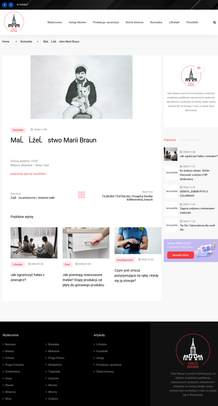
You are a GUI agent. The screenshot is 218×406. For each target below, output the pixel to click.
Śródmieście (12, 371)
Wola (8, 398)
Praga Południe (14, 364)
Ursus (8, 378)
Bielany (9, 351)
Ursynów (53, 378)
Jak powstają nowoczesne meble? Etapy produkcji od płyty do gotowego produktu (83, 280)
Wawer (9, 385)
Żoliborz (53, 398)
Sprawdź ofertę (180, 255)
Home (5, 41)
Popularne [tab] (170, 140)
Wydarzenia (54, 22)
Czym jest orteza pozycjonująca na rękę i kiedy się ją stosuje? (136, 275)
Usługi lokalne (77, 22)
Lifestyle (174, 22)
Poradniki (192, 22)
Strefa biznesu (134, 22)
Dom (67, 264)
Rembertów (55, 364)
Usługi (100, 358)
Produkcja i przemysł (106, 22)
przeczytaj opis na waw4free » (29, 173)
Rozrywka (156, 22)
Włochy (52, 392)
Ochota (9, 358)
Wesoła (52, 385)
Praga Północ (56, 358)
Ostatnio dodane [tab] (191, 140)
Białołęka (53, 344)
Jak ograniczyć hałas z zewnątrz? (198, 156)
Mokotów (53, 351)
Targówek (54, 371)
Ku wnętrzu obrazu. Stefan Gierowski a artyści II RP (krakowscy (194, 175)
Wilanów (10, 392)
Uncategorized (125, 260)
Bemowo (10, 344)
